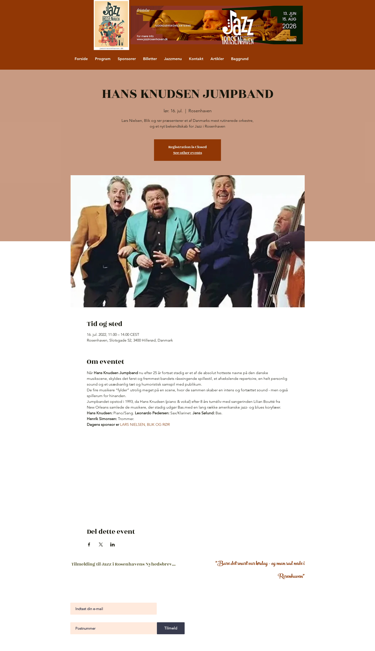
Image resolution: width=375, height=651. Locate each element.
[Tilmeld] (171, 628)
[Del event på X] (101, 544)
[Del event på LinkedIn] (112, 544)
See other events (187, 153)
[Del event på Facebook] (89, 544)
